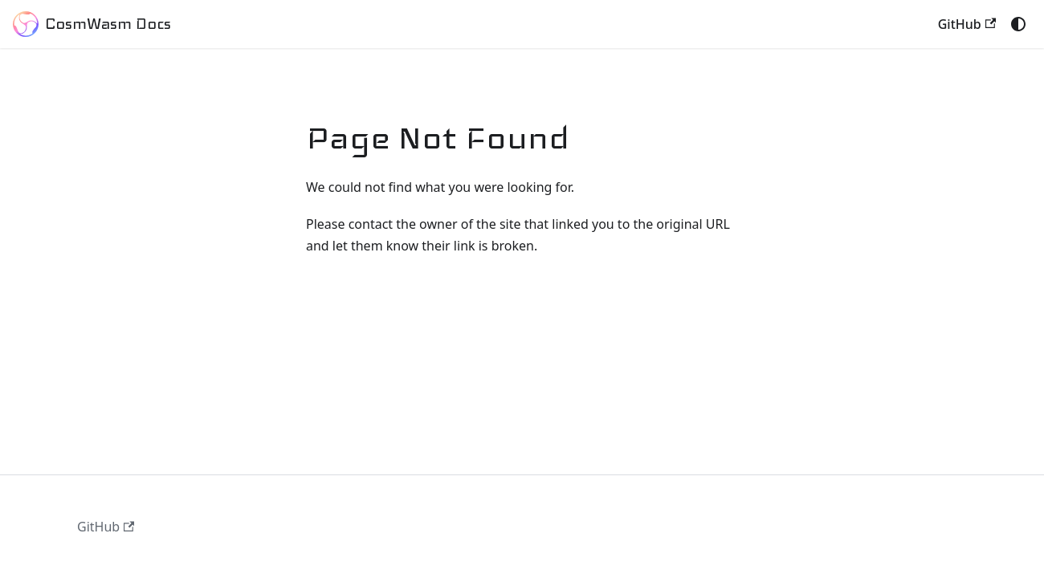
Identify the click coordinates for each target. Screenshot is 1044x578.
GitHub (967, 24)
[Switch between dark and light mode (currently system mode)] (1018, 24)
